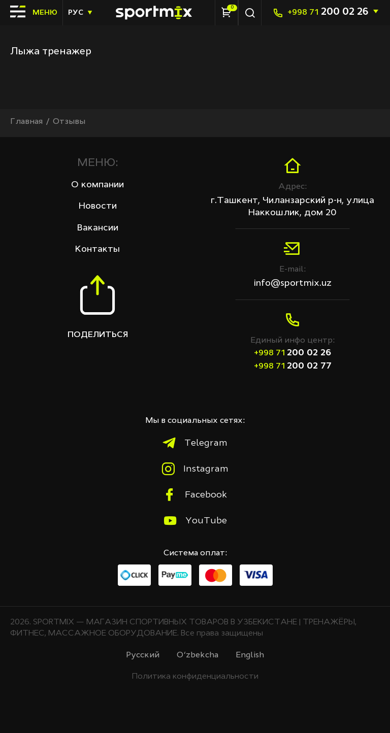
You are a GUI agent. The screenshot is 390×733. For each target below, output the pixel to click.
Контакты (97, 249)
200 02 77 (293, 366)
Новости (98, 206)
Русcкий (142, 655)
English (250, 655)
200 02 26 (327, 12)
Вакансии (97, 227)
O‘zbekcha (197, 655)
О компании (97, 184)
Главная (26, 122)
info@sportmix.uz (293, 283)
